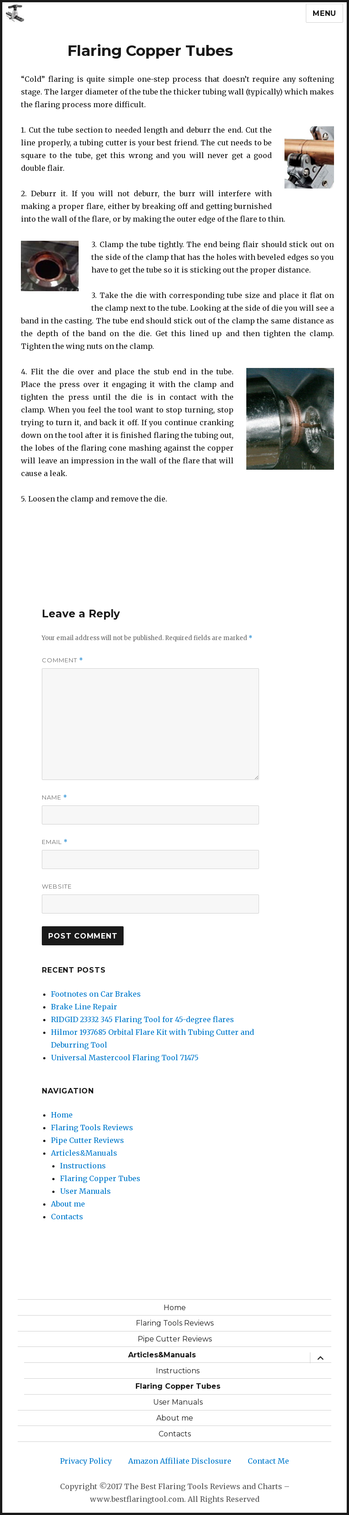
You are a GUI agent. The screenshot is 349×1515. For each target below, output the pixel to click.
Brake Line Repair (84, 1006)
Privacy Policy (86, 1460)
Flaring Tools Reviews (92, 1127)
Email (55, 842)
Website (57, 886)
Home (62, 1114)
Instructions (83, 1165)
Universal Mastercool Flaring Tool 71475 (125, 1057)
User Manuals (85, 1191)
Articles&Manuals (84, 1152)
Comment (62, 660)
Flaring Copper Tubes (100, 1178)
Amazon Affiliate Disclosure (179, 1460)
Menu (324, 13)
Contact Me (268, 1460)
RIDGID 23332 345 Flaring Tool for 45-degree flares (142, 1019)
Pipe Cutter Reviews (87, 1140)
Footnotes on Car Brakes (96, 993)
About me (68, 1203)
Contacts (67, 1216)
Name (54, 797)
